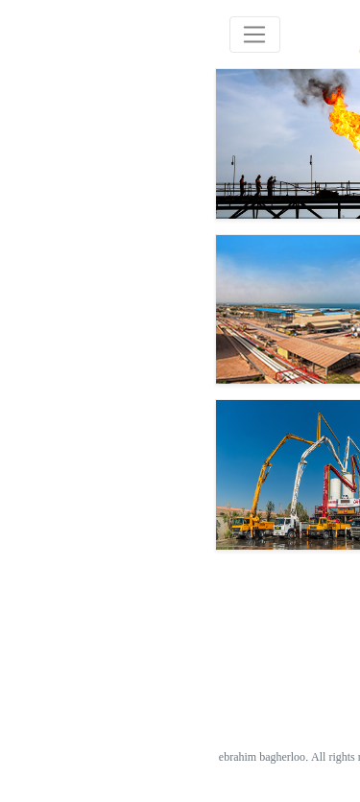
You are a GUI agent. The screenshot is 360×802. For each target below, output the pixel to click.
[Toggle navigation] (54, 33)
